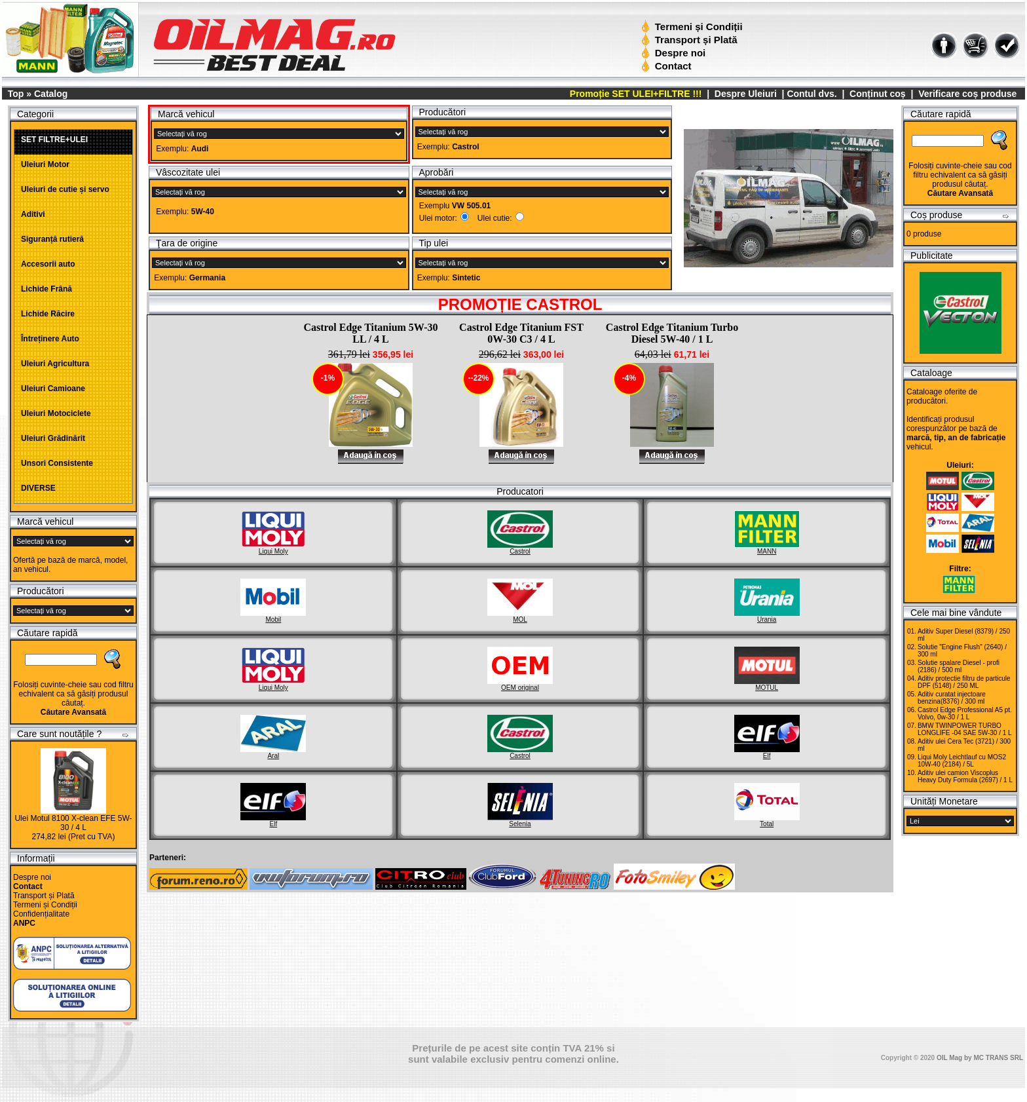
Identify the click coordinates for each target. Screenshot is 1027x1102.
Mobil (273, 616)
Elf (767, 752)
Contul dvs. (811, 93)
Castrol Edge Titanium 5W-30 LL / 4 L (370, 333)
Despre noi (675, 52)
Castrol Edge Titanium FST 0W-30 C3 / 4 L (521, 333)
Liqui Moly (273, 548)
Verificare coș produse (967, 93)
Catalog (50, 93)
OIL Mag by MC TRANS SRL (980, 1057)
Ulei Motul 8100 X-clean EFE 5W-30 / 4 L (73, 823)
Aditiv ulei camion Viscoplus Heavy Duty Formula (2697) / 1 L (965, 776)
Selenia (520, 820)
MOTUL (767, 684)
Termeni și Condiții (693, 26)
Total (767, 820)
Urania (767, 616)
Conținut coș (878, 93)
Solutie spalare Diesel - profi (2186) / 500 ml (958, 666)
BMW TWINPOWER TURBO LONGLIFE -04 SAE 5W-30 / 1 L (965, 729)
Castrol (520, 548)
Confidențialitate (41, 914)
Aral (273, 752)
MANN (767, 548)
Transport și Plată (690, 39)
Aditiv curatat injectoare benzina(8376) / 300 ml (952, 698)
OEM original (520, 684)
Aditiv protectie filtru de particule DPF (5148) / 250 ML (964, 682)
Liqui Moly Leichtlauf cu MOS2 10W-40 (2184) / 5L (962, 760)
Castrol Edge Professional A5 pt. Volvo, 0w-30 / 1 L (965, 713)
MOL (520, 616)
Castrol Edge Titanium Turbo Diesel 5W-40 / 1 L (672, 333)
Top (16, 93)
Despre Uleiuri (744, 93)
